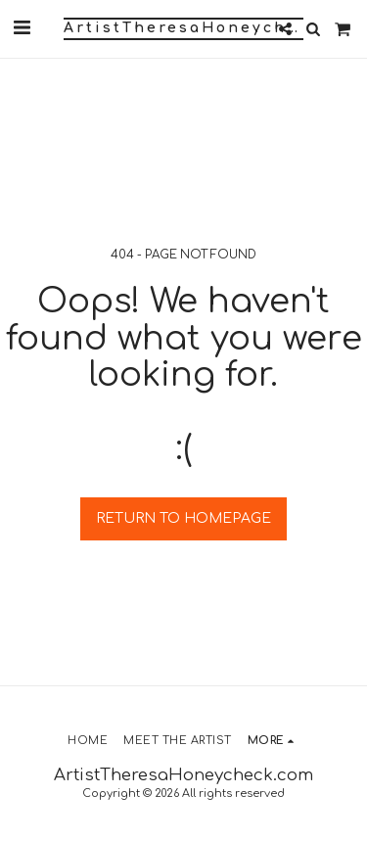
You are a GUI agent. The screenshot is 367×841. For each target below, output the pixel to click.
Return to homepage (183, 518)
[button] (21, 28)
